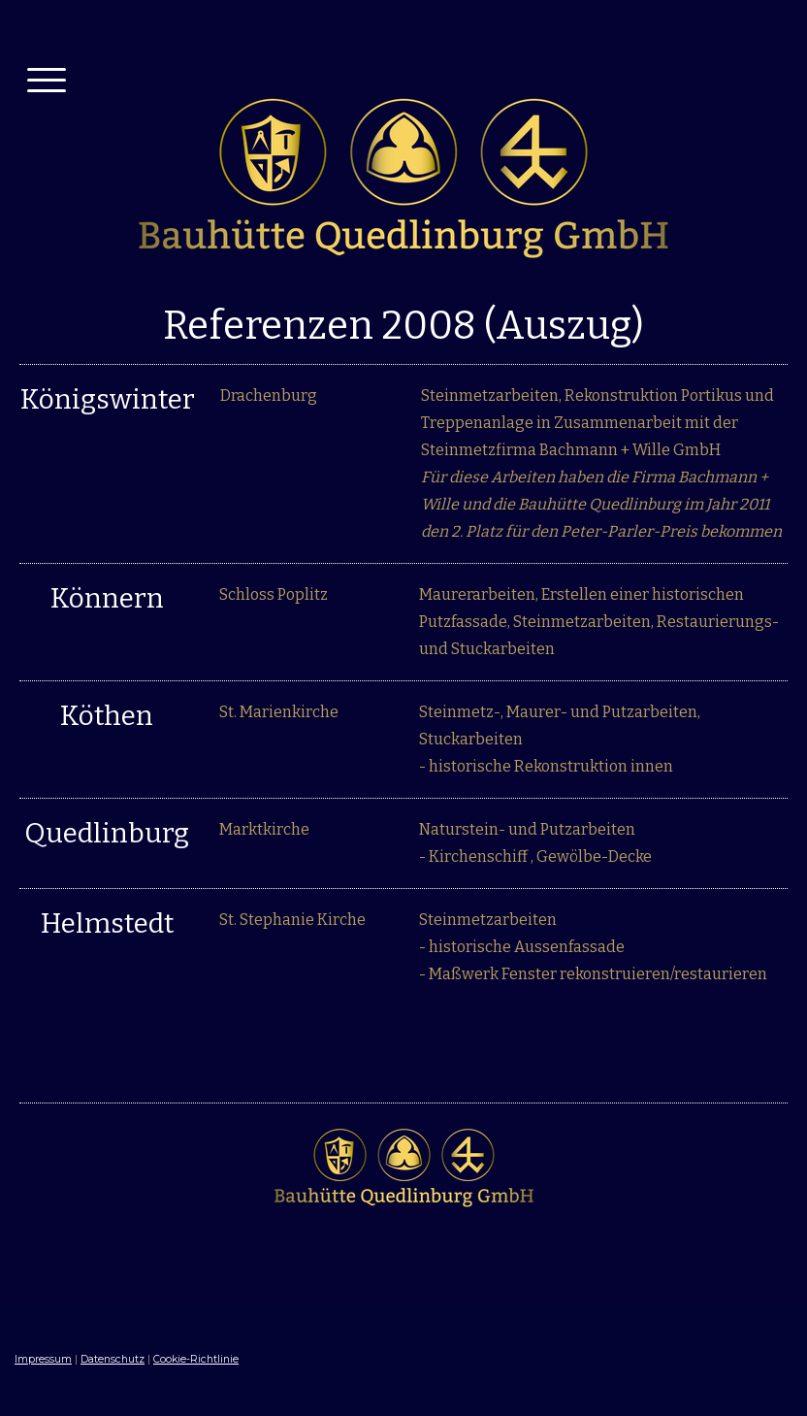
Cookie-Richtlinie (196, 1359)
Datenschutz (113, 1359)
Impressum (43, 1359)
